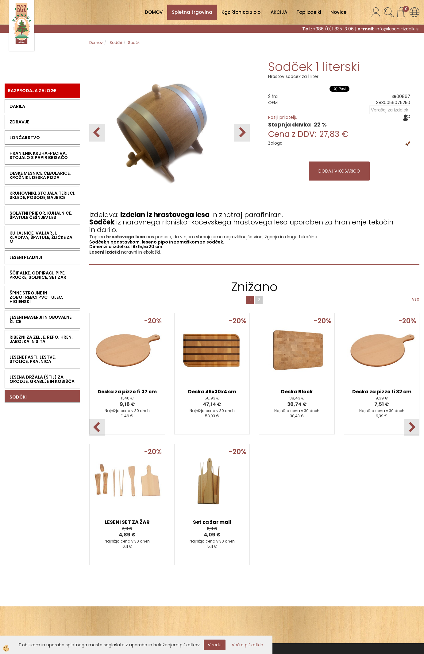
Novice (338, 12)
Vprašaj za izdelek (389, 110)
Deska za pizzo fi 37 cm (127, 391)
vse (415, 299)
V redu (215, 645)
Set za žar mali (212, 522)
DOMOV (154, 12)
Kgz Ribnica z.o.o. (241, 12)
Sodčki (115, 42)
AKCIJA (279, 12)
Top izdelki (308, 12)
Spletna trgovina (192, 12)
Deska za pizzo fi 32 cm (381, 391)
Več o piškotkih (247, 645)
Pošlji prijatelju (283, 117)
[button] (242, 133)
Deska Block (297, 391)
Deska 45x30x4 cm (212, 391)
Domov (96, 42)
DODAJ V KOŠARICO (339, 171)
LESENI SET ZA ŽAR (127, 522)
